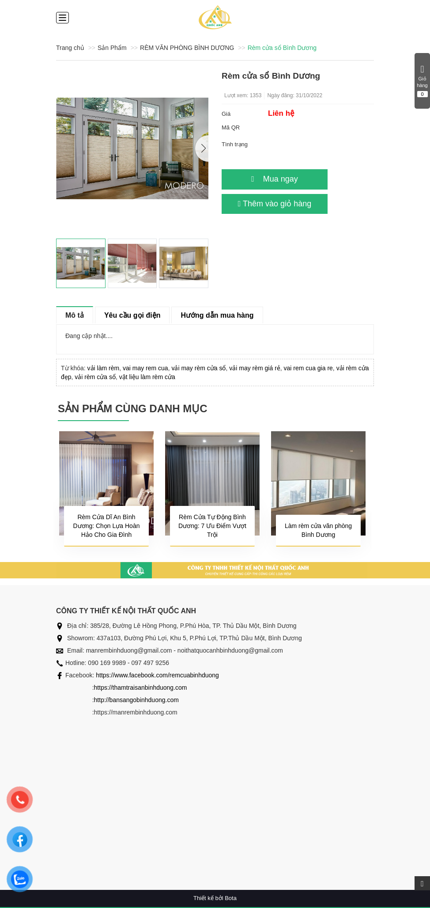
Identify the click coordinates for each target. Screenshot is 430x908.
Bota (231, 898)
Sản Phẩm (112, 47)
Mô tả (74, 315)
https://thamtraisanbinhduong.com (140, 687)
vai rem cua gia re (308, 368)
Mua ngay (274, 179)
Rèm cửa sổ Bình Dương (282, 47)
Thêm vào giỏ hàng (274, 203)
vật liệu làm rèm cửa (147, 376)
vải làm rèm (103, 368)
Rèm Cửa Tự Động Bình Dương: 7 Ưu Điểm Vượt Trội (212, 525)
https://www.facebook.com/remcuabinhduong (157, 675)
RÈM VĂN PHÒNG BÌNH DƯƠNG (187, 47)
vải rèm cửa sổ (95, 376)
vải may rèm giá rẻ (254, 368)
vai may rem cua (145, 368)
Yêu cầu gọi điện (132, 315)
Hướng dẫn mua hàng (217, 315)
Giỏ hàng (422, 81)
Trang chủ (70, 47)
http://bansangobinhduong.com (136, 699)
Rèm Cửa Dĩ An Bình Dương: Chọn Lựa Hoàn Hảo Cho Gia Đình (106, 525)
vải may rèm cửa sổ (198, 368)
